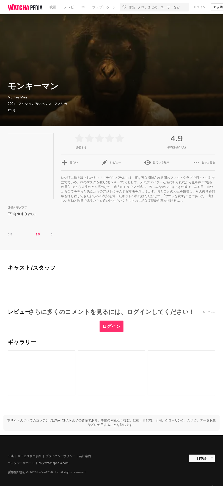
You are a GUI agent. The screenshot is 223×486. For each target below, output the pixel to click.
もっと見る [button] (204, 162)
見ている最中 (156, 162)
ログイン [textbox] (200, 7)
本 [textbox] (83, 7)
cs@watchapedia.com (54, 463)
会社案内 (85, 456)
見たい (69, 162)
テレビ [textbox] (69, 7)
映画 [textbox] (53, 7)
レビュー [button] (111, 162)
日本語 (201, 458)
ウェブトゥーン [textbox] (104, 7)
